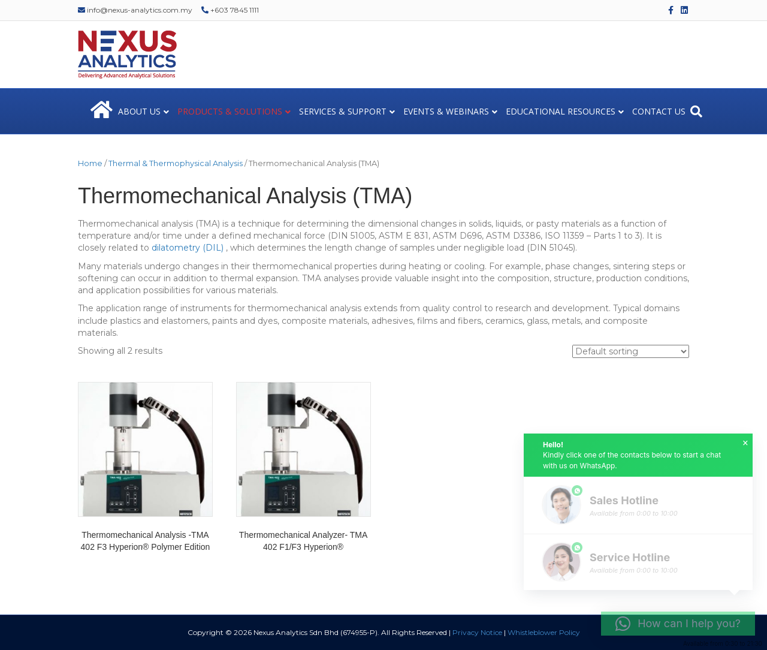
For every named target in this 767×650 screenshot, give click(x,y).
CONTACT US (659, 111)
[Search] (696, 111)
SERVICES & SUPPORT (342, 111)
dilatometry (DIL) (188, 247)
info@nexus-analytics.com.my (135, 9)
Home (90, 163)
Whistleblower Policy (544, 632)
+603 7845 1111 (230, 9)
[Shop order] (630, 351)
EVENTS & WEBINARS (446, 111)
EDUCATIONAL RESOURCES (560, 111)
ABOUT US (139, 111)
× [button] (745, 443)
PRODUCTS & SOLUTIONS (229, 111)
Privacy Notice (477, 632)
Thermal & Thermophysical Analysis (175, 163)
